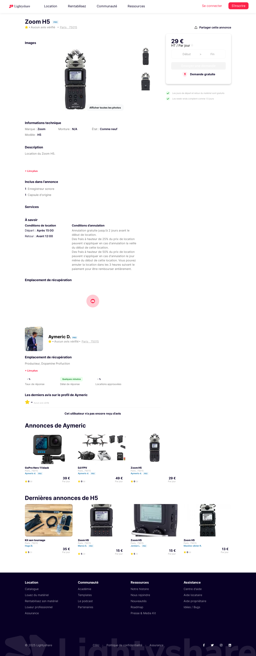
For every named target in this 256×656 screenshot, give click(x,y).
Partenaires (85, 607)
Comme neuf (108, 129)
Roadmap (137, 607)
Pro (40, 473)
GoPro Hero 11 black (37, 467)
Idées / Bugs (192, 607)
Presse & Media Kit (143, 613)
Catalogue (32, 589)
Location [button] (50, 6)
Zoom (41, 129)
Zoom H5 (136, 467)
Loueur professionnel (39, 607)
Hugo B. (30, 545)
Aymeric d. (35, 473)
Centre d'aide (193, 589)
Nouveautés (138, 601)
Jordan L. (140, 545)
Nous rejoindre (140, 595)
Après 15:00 (45, 230)
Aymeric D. (60, 336)
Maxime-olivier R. (194, 545)
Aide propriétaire (195, 601)
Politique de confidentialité (124, 645)
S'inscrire (238, 6)
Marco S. (87, 545)
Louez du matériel (37, 595)
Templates (85, 595)
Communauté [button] (107, 6)
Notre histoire (140, 589)
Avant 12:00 (44, 236)
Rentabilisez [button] (77, 6)
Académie (84, 589)
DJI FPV (82, 467)
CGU (96, 645)
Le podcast (85, 601)
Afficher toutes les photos (105, 107)
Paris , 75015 (31, 470)
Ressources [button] (136, 6)
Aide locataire (193, 595)
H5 (39, 134)
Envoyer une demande (198, 66)
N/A (74, 129)
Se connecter (212, 6)
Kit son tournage (35, 539)
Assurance (32, 613)
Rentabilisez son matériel (41, 601)
